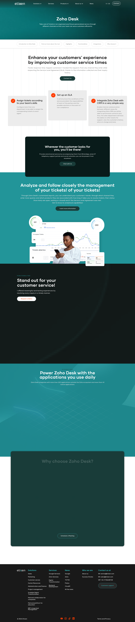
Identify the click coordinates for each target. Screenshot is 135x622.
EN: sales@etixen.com (105, 577)
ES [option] (109, 3)
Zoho (66, 577)
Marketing (31, 577)
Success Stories (87, 577)
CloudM (67, 586)
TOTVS (67, 580)
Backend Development (53, 586)
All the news (69, 589)
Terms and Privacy (103, 619)
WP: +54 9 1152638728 (105, 580)
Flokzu (67, 583)
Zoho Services (53, 577)
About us (85, 573)
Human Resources (34, 583)
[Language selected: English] (107, 4)
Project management (35, 589)
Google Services (54, 573)
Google (67, 573)
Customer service (34, 580)
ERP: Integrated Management (33, 609)
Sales (30, 573)
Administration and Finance (37, 586)
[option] (109, 3)
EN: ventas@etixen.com (106, 573)
